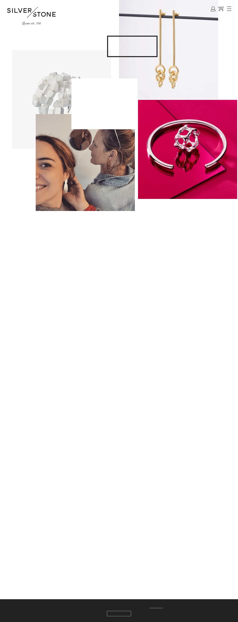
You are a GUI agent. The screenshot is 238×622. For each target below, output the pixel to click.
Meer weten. (158, 607)
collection (144, 45)
